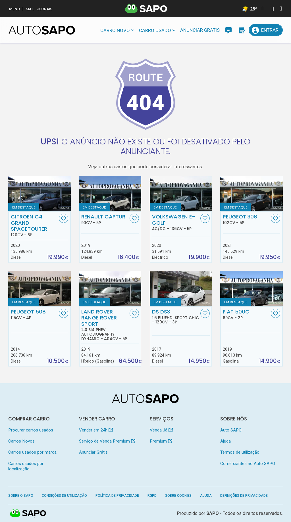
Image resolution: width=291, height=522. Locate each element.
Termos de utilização (239, 452)
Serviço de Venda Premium (107, 441)
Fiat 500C (246, 314)
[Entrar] (265, 30)
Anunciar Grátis (200, 30)
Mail (30, 9)
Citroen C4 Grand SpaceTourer (34, 225)
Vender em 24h (96, 430)
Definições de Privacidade (244, 496)
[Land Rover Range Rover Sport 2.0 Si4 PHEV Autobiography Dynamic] (110, 288)
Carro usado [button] (155, 30)
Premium (161, 441)
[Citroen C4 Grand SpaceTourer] (39, 193)
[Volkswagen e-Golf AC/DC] (181, 193)
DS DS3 (175, 317)
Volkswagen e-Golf (175, 222)
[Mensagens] (228, 30)
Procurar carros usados (30, 430)
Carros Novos (21, 441)
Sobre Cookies (178, 496)
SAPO (212, 513)
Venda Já (161, 430)
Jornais (44, 9)
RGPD (152, 496)
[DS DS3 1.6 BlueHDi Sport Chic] (181, 288)
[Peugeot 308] (251, 193)
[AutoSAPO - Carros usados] (41, 30)
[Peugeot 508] (39, 288)
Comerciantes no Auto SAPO (247, 463)
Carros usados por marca (32, 452)
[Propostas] (242, 30)
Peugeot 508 (34, 314)
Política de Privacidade (117, 496)
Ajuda (225, 441)
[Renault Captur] (110, 193)
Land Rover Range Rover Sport (104, 325)
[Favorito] (63, 218)
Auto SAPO (231, 430)
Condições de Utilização (64, 496)
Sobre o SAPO (20, 496)
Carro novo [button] (115, 30)
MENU (14, 9)
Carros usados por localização (25, 466)
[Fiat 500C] (251, 288)
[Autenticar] (273, 9)
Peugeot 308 (246, 219)
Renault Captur (104, 219)
